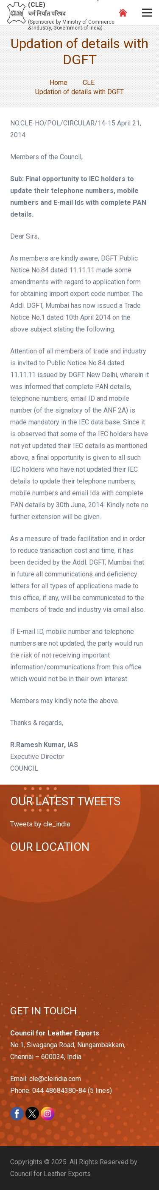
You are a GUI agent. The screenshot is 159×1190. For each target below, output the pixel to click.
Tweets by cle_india (40, 824)
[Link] (16, 13)
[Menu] (147, 12)
